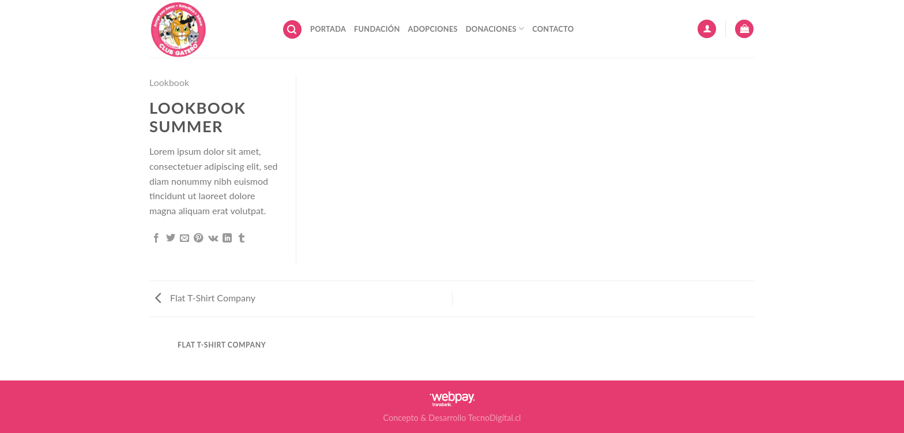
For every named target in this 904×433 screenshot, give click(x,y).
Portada (328, 28)
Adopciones (433, 28)
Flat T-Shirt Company (205, 297)
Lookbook (169, 82)
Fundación (377, 28)
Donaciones (495, 28)
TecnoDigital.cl (494, 418)
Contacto (553, 28)
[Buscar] (292, 29)
